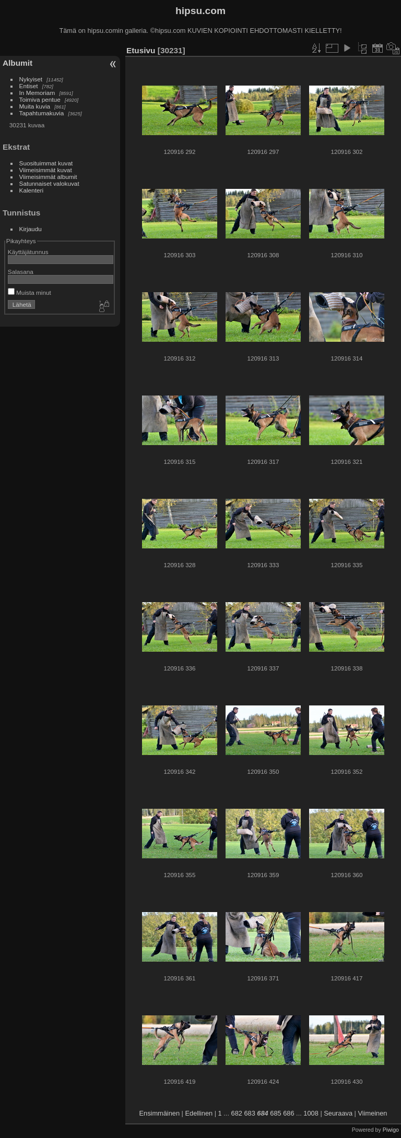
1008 (310, 1113)
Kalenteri (31, 190)
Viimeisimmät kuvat (45, 169)
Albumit (17, 62)
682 (236, 1113)
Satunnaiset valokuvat (49, 183)
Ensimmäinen (159, 1113)
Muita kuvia (35, 106)
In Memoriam (37, 92)
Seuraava (338, 1113)
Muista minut (29, 292)
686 (288, 1113)
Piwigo (391, 1130)
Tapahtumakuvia (41, 113)
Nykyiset (30, 79)
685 (275, 1113)
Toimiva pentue (40, 99)
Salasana (20, 271)
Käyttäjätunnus (28, 251)
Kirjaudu (30, 228)
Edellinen (199, 1113)
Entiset (28, 85)
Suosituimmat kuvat (46, 163)
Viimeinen (372, 1113)
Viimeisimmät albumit (48, 176)
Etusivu (140, 50)
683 (249, 1113)
